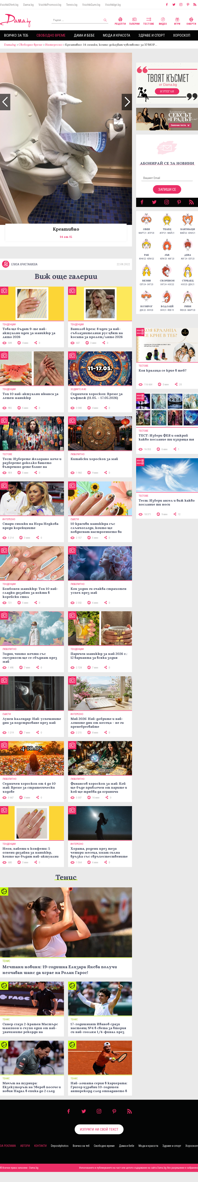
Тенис (66, 887)
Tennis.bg (71, 4)
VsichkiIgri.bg (113, 4)
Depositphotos (59, 1156)
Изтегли (167, 95)
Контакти (40, 1156)
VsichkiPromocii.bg (50, 4)
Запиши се (167, 193)
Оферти (191, 20)
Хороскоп (181, 35)
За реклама (8, 1156)
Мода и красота (116, 35)
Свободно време (51, 35)
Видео (163, 20)
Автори (25, 1156)
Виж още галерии (66, 286)
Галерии (134, 20)
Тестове (148, 20)
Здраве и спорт (151, 35)
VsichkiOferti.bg (9, 4)
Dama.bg (28, 4)
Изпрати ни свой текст (99, 1139)
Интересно (53, 44)
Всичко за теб (16, 35)
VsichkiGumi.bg (91, 4)
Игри (177, 20)
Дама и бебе (84, 35)
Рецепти (120, 20)
